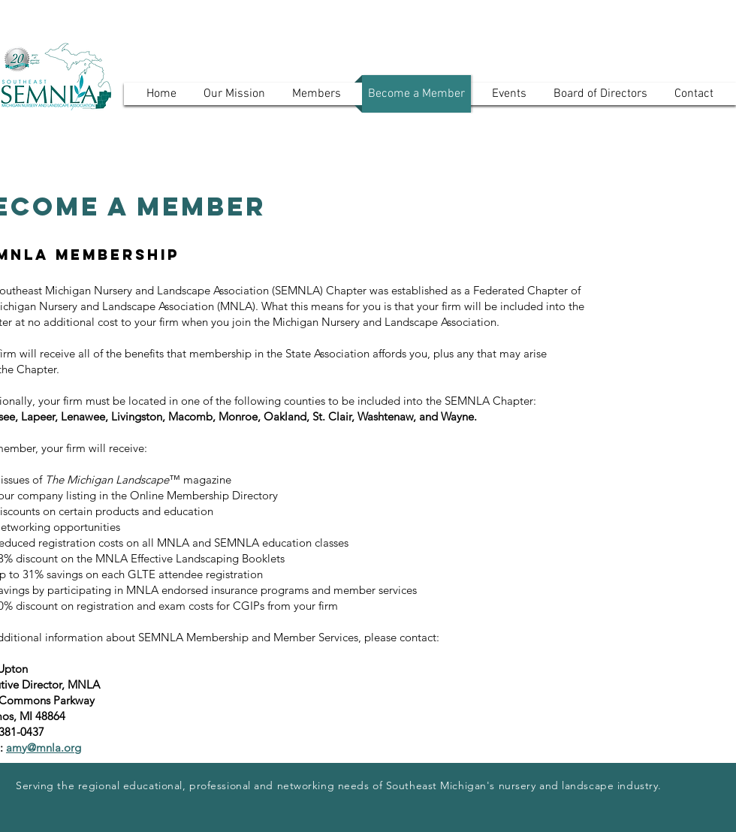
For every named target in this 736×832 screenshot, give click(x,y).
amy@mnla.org (43, 747)
